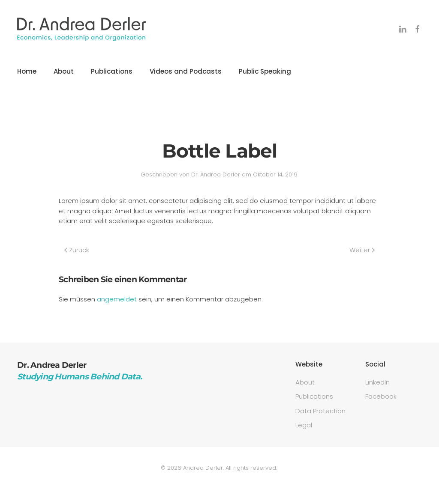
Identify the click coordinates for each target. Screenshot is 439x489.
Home (26, 71)
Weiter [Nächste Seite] (362, 249)
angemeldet (117, 299)
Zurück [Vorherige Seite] (76, 249)
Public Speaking (265, 71)
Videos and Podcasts (186, 71)
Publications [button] (111, 71)
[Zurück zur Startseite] (81, 29)
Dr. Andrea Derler (215, 174)
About (64, 71)
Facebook (381, 396)
